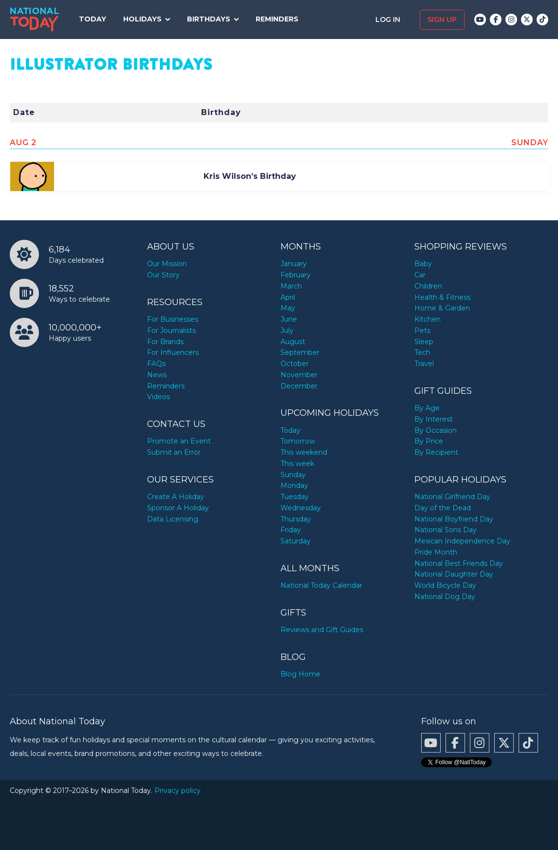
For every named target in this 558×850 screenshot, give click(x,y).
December (298, 386)
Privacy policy (177, 790)
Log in (388, 19)
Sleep (423, 341)
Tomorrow (297, 441)
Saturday (295, 541)
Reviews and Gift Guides (321, 629)
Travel (424, 363)
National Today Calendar (321, 585)
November (298, 374)
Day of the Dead (442, 507)
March (291, 286)
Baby (423, 263)
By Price (428, 441)
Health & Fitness (442, 297)
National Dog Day (444, 596)
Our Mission (167, 263)
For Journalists (171, 330)
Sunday (293, 474)
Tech (422, 352)
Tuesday (294, 496)
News (157, 374)
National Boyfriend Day (453, 519)
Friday (290, 529)
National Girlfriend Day (452, 496)
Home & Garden (442, 308)
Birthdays (208, 19)
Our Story (163, 274)
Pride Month (435, 552)
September (299, 352)
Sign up (442, 19)
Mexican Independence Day (462, 541)
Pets (422, 330)
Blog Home (300, 674)
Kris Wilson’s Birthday (250, 176)
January (293, 263)
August (292, 341)
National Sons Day (445, 529)
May (287, 308)
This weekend (303, 452)
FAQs (156, 363)
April (287, 297)
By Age (427, 408)
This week (297, 463)
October (294, 363)
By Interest (433, 419)
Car (420, 274)
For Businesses (172, 319)
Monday (294, 485)
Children (428, 286)
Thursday (295, 519)
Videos (158, 396)
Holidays (142, 19)
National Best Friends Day (458, 563)
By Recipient (436, 452)
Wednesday (300, 507)
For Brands (165, 341)
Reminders (277, 19)
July (287, 330)
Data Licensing (172, 519)
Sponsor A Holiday (178, 507)
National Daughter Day (453, 574)
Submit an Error (174, 452)
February (295, 274)
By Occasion (435, 430)
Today (92, 19)
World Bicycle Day (445, 585)
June (288, 319)
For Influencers (173, 352)
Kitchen (427, 319)
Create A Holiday (175, 496)
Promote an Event (179, 441)
